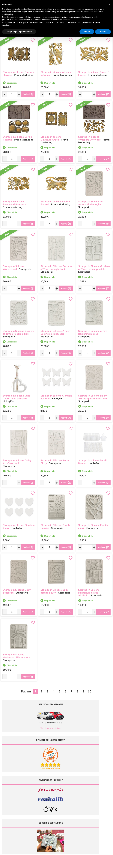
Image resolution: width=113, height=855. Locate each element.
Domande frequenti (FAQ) (96, 789)
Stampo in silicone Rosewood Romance (14, 200)
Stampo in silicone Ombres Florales (18, 71)
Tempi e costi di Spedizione (97, 795)
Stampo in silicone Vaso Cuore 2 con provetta (16, 394)
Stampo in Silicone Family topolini (55, 524)
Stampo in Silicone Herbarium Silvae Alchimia (89, 590)
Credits (94, 851)
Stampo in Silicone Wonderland (13, 265)
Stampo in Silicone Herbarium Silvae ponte (16, 653)
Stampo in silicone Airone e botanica (56, 71)
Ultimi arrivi (63, 789)
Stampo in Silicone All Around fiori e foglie (90, 200)
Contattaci (62, 803)
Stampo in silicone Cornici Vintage (17, 135)
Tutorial (61, 795)
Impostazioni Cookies (95, 803)
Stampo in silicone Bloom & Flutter (93, 71)
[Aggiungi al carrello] (26, 94)
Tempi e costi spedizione (28, 728)
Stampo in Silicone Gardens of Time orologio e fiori (18, 330)
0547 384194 (39, 799)
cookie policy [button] (7, 14)
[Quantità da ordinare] (10, 94)
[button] (109, 4)
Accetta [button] (103, 32)
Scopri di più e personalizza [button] (19, 32)
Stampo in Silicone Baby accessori (17, 588)
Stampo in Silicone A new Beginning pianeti (92, 330)
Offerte (61, 792)
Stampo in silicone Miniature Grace (50, 135)
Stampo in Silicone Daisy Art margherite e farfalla (92, 394)
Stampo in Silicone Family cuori (93, 524)
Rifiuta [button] (87, 32)
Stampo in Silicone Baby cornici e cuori (54, 588)
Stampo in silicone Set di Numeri (92, 459)
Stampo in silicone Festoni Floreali (55, 200)
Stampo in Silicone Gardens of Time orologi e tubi (56, 265)
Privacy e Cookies (93, 800)
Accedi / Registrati (65, 800)
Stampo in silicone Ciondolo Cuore (18, 524)
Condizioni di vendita (95, 797)
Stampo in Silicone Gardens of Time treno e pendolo (94, 265)
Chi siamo (62, 797)
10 (89, 691)
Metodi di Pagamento (95, 792)
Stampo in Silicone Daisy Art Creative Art (17, 459)
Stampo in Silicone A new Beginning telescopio (55, 330)
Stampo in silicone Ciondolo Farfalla (56, 394)
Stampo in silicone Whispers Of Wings (89, 135)
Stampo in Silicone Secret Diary (55, 459)
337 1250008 (39, 807)
